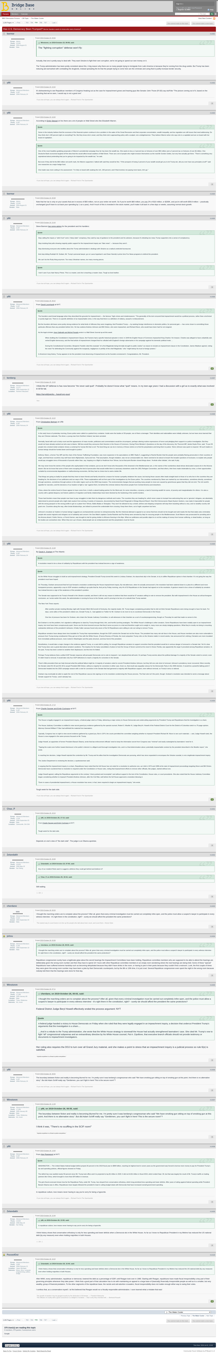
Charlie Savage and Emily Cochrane (55, 709)
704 (31, 22)
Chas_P (11, 809)
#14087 (212, 378)
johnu (10, 936)
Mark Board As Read (44, 1351)
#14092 (212, 855)
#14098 (212, 1146)
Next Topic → (210, 1316)
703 (27, 22)
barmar (10, 33)
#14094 (212, 936)
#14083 (212, 113)
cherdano (12, 906)
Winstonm (12, 985)
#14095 (212, 985)
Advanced (215, 14)
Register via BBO (184, 9)
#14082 (212, 83)
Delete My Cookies (29, 1351)
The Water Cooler (37, 18)
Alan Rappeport (47, 1154)
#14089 (212, 544)
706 (40, 22)
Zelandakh (12, 855)
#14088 (212, 414)
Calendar (24, 14)
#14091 (212, 809)
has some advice (55, 226)
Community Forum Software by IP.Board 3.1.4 (199, 1351)
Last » (54, 22)
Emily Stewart (52, 121)
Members (15, 14)
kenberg (11, 378)
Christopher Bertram (49, 422)
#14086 (212, 297)
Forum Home (17, 1351)
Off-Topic (25, 18)
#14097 (212, 1100)
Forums (6, 14)
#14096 (212, 1070)
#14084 (212, 194)
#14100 (212, 1255)
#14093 (212, 906)
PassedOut (12, 1255)
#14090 (212, 701)
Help (210, 10)
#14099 (212, 1211)
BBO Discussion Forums (11, 18)
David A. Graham (46, 552)
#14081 (212, 34)
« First (18, 22)
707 (45, 22)
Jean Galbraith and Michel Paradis (66, 332)
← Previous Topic (184, 1316)
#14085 (212, 218)
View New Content (205, 18)
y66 (9, 82)
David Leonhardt (47, 305)
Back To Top (7, 1351)
